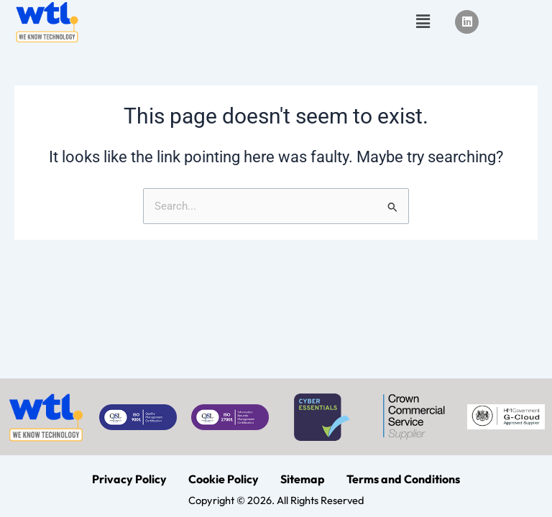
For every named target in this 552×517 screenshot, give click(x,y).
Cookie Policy (223, 479)
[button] (422, 21)
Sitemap (302, 479)
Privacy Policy (129, 479)
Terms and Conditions (403, 479)
